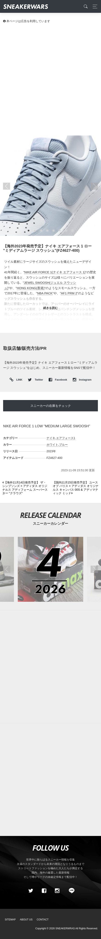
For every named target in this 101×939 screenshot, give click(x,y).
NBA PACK (45, 293)
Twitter (36, 379)
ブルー (63, 444)
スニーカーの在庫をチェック (50, 405)
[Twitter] (31, 891)
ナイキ (51, 438)
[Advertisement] (50, 79)
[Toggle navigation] (94, 6)
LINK (18, 380)
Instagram (82, 379)
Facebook (58, 379)
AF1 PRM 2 (69, 293)
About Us (26, 919)
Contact (42, 919)
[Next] (75, 488)
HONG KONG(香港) (30, 288)
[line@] (70, 891)
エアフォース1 (65, 438)
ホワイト (52, 444)
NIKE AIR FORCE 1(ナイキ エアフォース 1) (54, 272)
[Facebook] (44, 891)
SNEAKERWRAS (65, 928)
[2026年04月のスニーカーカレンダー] (50, 569)
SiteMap (10, 919)
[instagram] (57, 891)
